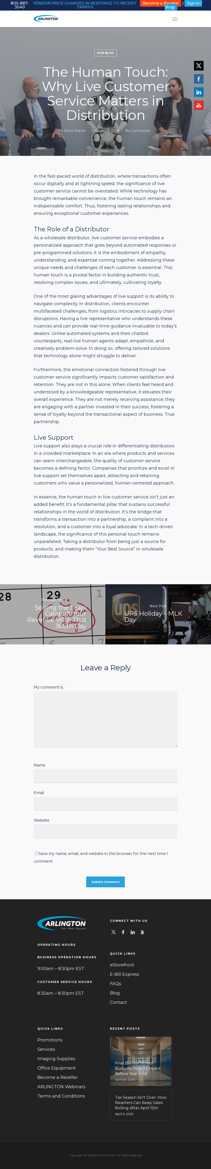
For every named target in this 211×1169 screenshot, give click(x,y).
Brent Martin (75, 131)
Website (41, 820)
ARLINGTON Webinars (61, 1086)
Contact (118, 1002)
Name (41, 765)
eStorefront (122, 965)
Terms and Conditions (61, 1096)
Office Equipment (56, 1068)
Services (46, 1049)
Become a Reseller (57, 1077)
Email (40, 792)
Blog (115, 993)
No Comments (137, 131)
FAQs (115, 983)
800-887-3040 (20, 5)
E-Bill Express (124, 974)
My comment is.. (49, 687)
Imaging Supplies (56, 1058)
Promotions (50, 1040)
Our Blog (105, 53)
